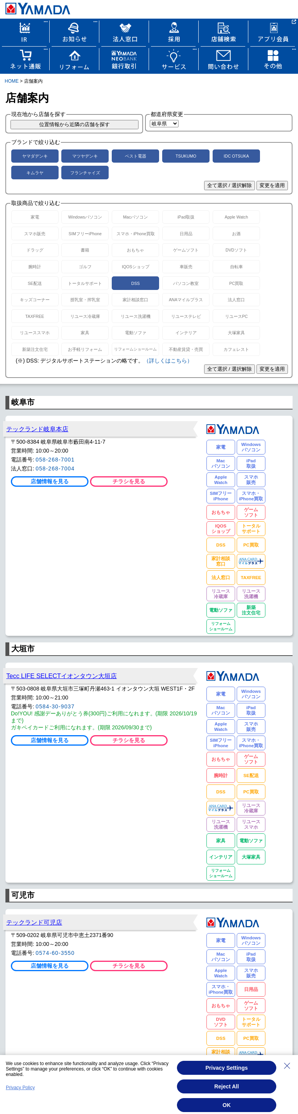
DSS (135, 283)
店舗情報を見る (50, 481)
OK (227, 1105)
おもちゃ (135, 250)
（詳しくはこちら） (168, 360)
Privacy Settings (227, 1068)
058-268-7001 (55, 459)
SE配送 (35, 283)
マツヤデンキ (85, 156)
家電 (35, 217)
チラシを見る (129, 481)
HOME (12, 81)
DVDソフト (236, 250)
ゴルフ (85, 266)
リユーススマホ (35, 332)
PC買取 (236, 283)
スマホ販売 (34, 233)
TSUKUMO (186, 156)
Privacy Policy (20, 1087)
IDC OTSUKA (236, 156)
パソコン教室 (186, 283)
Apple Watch (236, 217)
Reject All (226, 1086)
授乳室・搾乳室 (85, 299)
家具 (85, 332)
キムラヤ (34, 172)
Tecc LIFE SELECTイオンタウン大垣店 (61, 675)
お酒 (236, 233)
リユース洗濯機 (136, 316)
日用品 (186, 233)
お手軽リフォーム (85, 349)
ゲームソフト (186, 250)
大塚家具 (236, 332)
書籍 (85, 250)
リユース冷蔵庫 (85, 316)
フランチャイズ (85, 172)
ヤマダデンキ (35, 156)
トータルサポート (85, 283)
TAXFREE (34, 316)
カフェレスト (236, 349)
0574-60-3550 (55, 953)
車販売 (186, 266)
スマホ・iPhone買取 (135, 233)
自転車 (236, 266)
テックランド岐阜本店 (37, 428)
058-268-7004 (55, 468)
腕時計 (34, 266)
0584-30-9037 (55, 706)
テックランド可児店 (34, 922)
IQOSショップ (135, 266)
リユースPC (236, 316)
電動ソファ (135, 332)
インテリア (186, 332)
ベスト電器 (135, 156)
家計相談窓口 (135, 299)
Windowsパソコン (85, 217)
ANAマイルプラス (186, 299)
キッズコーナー (35, 299)
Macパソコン (135, 217)
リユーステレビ (186, 316)
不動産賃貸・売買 (186, 349)
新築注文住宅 (35, 349)
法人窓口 (236, 299)
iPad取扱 (186, 217)
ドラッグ (34, 250)
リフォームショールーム (135, 349)
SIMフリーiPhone (85, 233)
